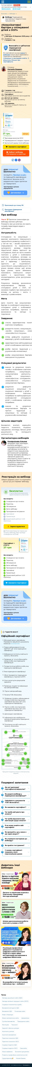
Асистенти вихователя (9, 1035)
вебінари (6, 55)
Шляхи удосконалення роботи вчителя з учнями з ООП (15, 922)
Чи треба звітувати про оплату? (16, 813)
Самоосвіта (23, 1048)
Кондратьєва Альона (18, 441)
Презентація (9, 517)
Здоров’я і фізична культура (10, 1028)
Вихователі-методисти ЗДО (10, 1008)
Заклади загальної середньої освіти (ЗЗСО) (15, 1001)
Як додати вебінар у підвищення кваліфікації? (16, 795)
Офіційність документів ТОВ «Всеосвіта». (16, 802)
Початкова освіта (20, 1011)
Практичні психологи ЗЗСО (10, 1041)
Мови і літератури (7, 1015)
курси (22, 53)
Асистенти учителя (8, 1031)
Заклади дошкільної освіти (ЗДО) (12, 998)
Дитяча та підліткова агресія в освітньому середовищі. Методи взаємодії (16, 894)
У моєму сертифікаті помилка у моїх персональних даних (16, 852)
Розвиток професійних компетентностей (14, 1055)
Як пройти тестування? (16, 845)
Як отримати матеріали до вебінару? (16, 840)
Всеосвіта (4, 13)
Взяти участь (6, 9)
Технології (14, 1025)
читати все (23, 86)
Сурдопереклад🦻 (7, 1058)
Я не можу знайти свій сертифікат (16, 826)
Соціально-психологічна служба (12, 1005)
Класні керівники (7, 1052)
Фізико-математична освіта (10, 1018)
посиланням (15, 644)
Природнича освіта (23, 1021)
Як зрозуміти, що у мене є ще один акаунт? (16, 833)
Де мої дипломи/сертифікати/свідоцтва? (16, 788)
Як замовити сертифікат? (16, 807)
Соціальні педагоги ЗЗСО (9, 1048)
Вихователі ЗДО (7, 1011)
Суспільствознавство (8, 1021)
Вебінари (12, 13)
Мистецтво (5, 1025)
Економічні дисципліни (22, 1052)
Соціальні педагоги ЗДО (9, 1045)
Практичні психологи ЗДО (10, 1038)
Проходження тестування (14, 512)
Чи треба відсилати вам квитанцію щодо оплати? (16, 820)
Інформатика (25, 1018)
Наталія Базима (15, 69)
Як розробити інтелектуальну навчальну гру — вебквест (15, 983)
